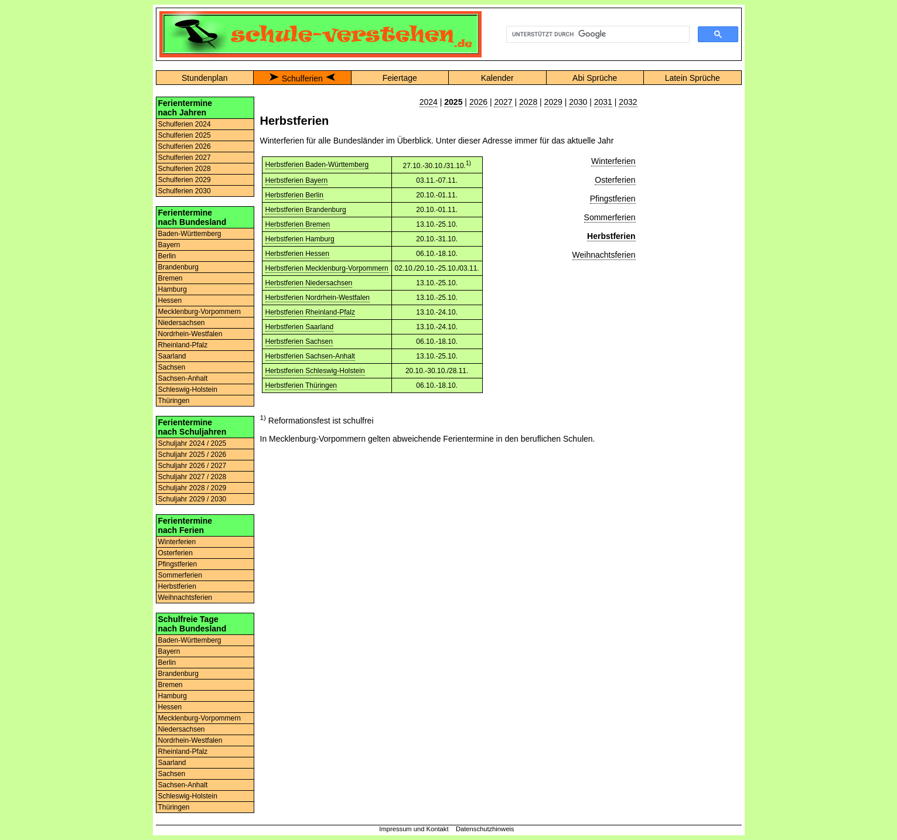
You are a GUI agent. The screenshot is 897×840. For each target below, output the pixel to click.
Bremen (170, 278)
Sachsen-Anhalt (183, 378)
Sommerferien (180, 575)
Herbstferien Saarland (299, 327)
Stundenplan (205, 78)
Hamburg (172, 289)
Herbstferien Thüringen (301, 385)
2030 (578, 102)
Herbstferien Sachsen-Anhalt (310, 356)
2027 (503, 102)
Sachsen (172, 367)
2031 (603, 102)
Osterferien (175, 553)
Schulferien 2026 (184, 146)
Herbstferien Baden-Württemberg (317, 165)
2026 (478, 102)
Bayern (169, 245)
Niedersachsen (181, 323)
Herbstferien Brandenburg (305, 210)
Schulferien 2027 (184, 157)
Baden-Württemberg (189, 234)
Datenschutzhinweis (485, 828)
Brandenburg (178, 267)
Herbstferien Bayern (296, 180)
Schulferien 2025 (184, 135)
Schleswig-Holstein (187, 389)
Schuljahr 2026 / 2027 (192, 466)
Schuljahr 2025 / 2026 (192, 454)
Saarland (172, 356)
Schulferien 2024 (184, 124)
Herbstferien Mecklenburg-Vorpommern (326, 268)
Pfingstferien (177, 564)
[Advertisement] (692, 272)
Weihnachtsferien (185, 597)
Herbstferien (177, 586)
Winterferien (177, 542)
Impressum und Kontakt (413, 828)
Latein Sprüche (692, 78)
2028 (528, 102)
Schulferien (302, 78)
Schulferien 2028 (184, 169)
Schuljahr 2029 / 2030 (192, 499)
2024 (428, 102)
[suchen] (596, 34)
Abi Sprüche (594, 78)
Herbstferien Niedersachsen (309, 283)
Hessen (170, 300)
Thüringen (174, 401)
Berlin (167, 256)
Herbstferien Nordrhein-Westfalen (317, 297)
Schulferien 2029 (184, 180)
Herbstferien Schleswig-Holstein (315, 371)
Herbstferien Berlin (294, 195)
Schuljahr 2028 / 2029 (192, 488)
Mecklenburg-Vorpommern (199, 312)
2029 (553, 102)
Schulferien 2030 (184, 191)
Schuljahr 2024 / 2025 (192, 443)
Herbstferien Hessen (297, 254)
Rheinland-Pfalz (183, 345)
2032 (628, 102)
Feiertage (400, 78)
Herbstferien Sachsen (299, 341)
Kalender (497, 78)
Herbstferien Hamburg (300, 239)
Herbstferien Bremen (297, 224)
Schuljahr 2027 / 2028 (192, 477)
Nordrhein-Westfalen (190, 334)
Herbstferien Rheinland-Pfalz (310, 312)
